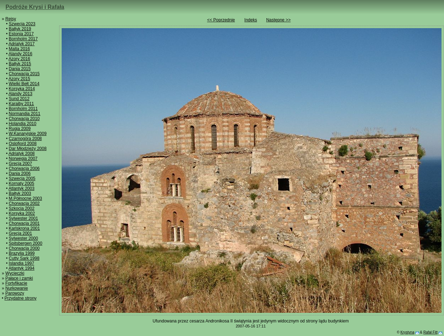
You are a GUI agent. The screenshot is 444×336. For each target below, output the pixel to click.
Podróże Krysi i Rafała (35, 7)
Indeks (250, 19)
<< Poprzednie (221, 19)
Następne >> (278, 19)
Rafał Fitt (430, 332)
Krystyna (407, 332)
